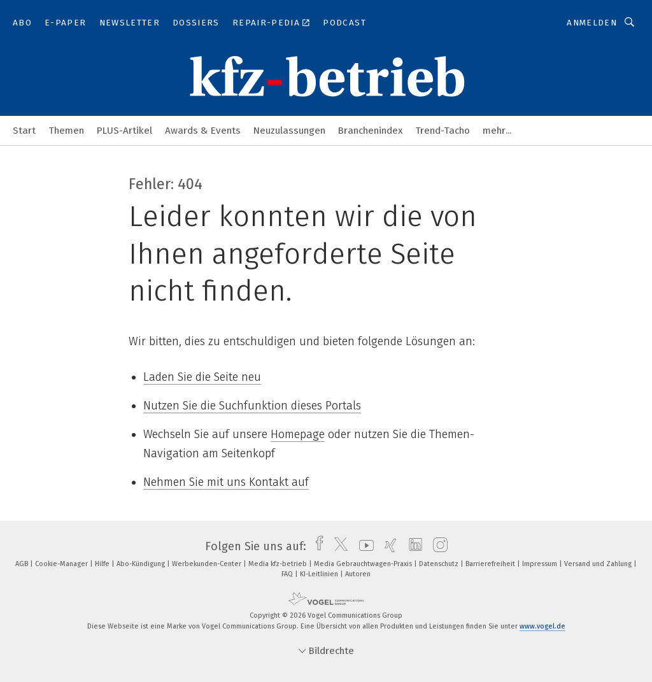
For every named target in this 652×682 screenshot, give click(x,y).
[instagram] (437, 546)
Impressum (540, 564)
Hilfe (103, 564)
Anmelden (592, 22)
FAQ (288, 574)
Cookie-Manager (62, 564)
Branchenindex (370, 130)
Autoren (358, 574)
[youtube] (363, 546)
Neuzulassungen (289, 130)
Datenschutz (439, 564)
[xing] (387, 546)
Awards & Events (203, 130)
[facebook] (316, 546)
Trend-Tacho (442, 130)
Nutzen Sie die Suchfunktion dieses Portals (252, 406)
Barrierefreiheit (491, 564)
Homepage (298, 434)
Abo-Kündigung (142, 564)
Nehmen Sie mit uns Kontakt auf (226, 482)
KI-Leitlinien (320, 574)
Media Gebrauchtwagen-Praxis (364, 564)
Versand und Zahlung (599, 564)
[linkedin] (412, 546)
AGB (22, 564)
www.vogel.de (542, 626)
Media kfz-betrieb (278, 564)
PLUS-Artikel (124, 130)
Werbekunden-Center (207, 564)
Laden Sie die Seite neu (202, 377)
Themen (66, 130)
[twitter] (338, 546)
